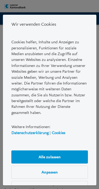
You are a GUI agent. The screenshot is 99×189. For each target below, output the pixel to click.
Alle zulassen (50, 157)
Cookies (58, 132)
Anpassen (49, 172)
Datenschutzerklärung (30, 132)
